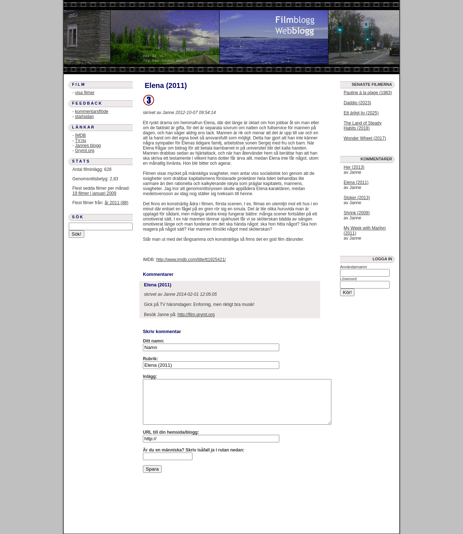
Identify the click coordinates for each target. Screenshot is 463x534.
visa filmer (84, 92)
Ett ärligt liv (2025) (361, 112)
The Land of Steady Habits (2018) (363, 126)
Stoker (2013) (357, 197)
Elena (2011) (356, 182)
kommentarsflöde (91, 111)
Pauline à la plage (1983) (368, 92)
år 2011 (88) (116, 202)
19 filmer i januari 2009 (94, 193)
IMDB (80, 135)
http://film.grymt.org (196, 314)
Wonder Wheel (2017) (365, 138)
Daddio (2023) (357, 102)
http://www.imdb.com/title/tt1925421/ (191, 259)
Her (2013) (354, 167)
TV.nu (80, 140)
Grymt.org (84, 150)
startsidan (84, 116)
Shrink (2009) (357, 212)
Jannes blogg (88, 145)
